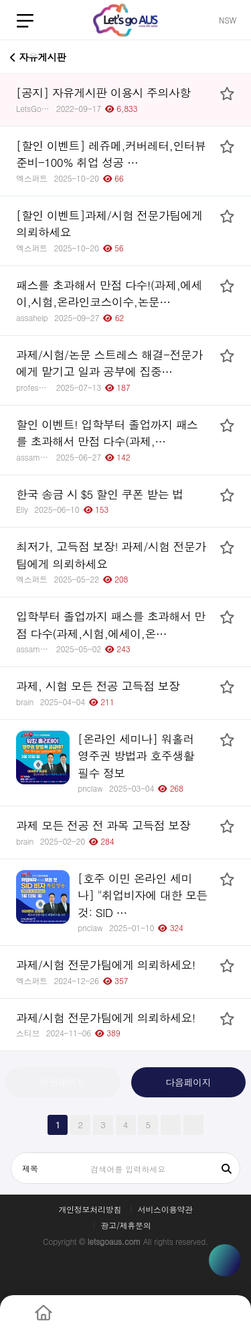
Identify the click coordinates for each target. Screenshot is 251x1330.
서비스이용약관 (165, 1209)
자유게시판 (38, 55)
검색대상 (11, 1153)
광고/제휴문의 (126, 1225)
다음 (171, 1125)
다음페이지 (188, 1082)
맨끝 (193, 1125)
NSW (227, 19)
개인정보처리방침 (89, 1209)
